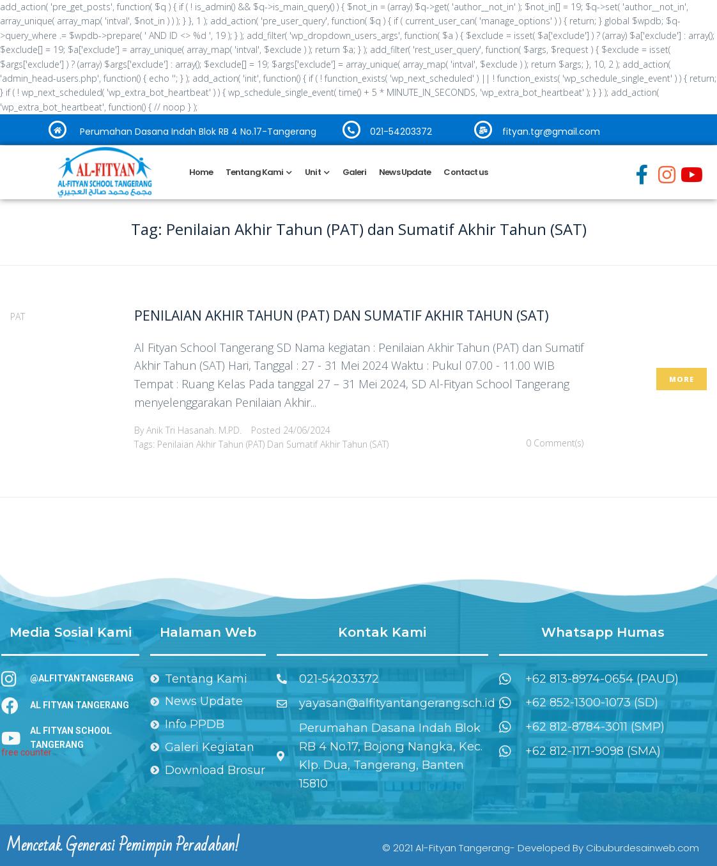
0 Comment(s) (554, 443)
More (681, 379)
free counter (26, 752)
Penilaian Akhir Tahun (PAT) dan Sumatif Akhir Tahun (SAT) (341, 315)
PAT (17, 316)
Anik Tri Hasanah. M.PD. (194, 430)
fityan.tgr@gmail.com (551, 131)
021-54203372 (401, 131)
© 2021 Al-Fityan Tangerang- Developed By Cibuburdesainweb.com (540, 848)
